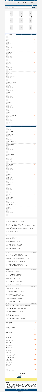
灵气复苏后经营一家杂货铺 (9, 347)
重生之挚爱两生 (21, 16)
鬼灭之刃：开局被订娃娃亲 (13, 265)
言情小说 (17, 2)
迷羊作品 (23, 384)
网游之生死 (13, 386)
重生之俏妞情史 (15, 384)
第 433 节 (11, 314)
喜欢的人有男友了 (11, 224)
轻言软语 (30, 16)
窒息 (11, 16)
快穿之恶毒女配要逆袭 (12, 298)
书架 (34, 0)
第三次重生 (10, 238)
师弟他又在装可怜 (8, 342)
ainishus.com (11, 0)
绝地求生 (10, 258)
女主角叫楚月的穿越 (21, 23)
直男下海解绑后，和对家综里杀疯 (10, 354)
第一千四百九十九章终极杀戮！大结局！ (17, 258)
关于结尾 (15, 245)
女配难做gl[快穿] (11, 315)
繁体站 (7, 384)
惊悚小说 (7, 271)
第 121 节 (15, 281)
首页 (10, 2)
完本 (9, 5)
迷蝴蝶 (10, 271)
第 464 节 (17, 318)
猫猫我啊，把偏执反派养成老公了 (14, 221)
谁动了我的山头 (11, 281)
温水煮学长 (7, 349)
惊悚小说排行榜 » (33, 269)
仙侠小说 (7, 288)
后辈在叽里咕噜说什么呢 (9, 364)
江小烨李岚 (30, 23)
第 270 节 (15, 315)
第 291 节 (12, 271)
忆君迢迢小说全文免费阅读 (19, 385)
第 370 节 (11, 288)
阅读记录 (23, 389)
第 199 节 (16, 311)
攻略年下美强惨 (11, 244)
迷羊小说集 (19, 384)
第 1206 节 (18, 308)
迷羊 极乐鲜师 (28, 384)
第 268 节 (17, 248)
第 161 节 (13, 238)
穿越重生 (24, 2)
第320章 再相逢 (19, 265)
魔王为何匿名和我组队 (9, 362)
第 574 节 (13, 284)
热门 (17, 5)
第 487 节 (20, 221)
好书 (32, 5)
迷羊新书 (22, 386)
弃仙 (9, 314)
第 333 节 (17, 237)
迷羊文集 (29, 386)
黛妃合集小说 (13, 387)
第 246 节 (16, 264)
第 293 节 (17, 261)
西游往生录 (10, 294)
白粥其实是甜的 (11, 227)
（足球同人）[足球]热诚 (12, 254)
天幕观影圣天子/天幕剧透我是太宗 (10, 327)
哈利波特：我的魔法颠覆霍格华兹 (14, 257)
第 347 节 (15, 244)
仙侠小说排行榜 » (33, 286)
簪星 (9, 288)
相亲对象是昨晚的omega (9, 332)
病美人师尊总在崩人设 (12, 301)
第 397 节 (24, 305)
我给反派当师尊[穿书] (12, 311)
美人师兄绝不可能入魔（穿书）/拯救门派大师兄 (16, 305)
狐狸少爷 (25, 386)
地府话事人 (10, 282)
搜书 (35, 0)
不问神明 (7, 369)
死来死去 (10, 278)
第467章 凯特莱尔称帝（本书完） (24, 257)
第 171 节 (13, 294)
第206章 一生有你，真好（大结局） (24, 225)
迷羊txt (10, 386)
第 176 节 (17, 254)
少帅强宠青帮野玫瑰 (8, 352)
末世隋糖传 (10, 284)
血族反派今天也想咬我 (12, 295)
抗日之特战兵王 (11, 245)
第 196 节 (17, 301)
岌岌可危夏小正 (18, 386)
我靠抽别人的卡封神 (12, 264)
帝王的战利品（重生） (9, 322)
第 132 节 (13, 282)
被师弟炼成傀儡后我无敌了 (13, 308)
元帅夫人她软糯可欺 (12, 241)
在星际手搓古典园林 (8, 359)
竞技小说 (31, 2)
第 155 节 (13, 278)
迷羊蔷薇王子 (33, 384)
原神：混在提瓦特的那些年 (13, 255)
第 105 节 (13, 312)
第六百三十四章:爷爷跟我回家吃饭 (22, 228)
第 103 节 (17, 295)
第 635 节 (16, 241)
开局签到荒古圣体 (11, 23)
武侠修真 (7, 305)
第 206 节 (14, 274)
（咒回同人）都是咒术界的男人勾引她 (11, 357)
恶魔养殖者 (10, 275)
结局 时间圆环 (19, 255)
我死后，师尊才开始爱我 (12, 291)
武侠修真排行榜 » (33, 303)
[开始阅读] (35, 322)
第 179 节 (17, 291)
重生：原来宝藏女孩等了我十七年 (14, 225)
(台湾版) (27, 389)
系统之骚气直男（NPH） (12, 261)
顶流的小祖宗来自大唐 (12, 248)
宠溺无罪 (31, 385)
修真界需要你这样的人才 (12, 318)
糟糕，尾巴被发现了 (8, 337)
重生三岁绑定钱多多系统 (12, 237)
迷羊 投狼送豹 (13, 385)
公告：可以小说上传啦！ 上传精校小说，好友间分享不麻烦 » (21, 379)
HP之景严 (10, 312)
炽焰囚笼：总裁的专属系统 (9, 367)
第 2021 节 (17, 298)
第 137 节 (15, 224)
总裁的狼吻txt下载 (26, 385)
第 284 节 (12, 231)
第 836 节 (13, 275)
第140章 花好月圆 (16, 227)
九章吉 (10, 231)
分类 (25, 5)
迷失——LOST (11, 274)
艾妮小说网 (10, 384)
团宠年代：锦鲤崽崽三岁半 (13, 228)
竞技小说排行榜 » (33, 252)
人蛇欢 (32, 386)
